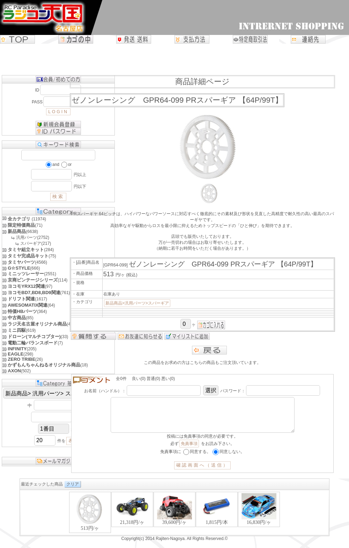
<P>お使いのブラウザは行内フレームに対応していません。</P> (174, 520)
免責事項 (189, 450)
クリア (72, 491)
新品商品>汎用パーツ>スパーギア (137, 303)
